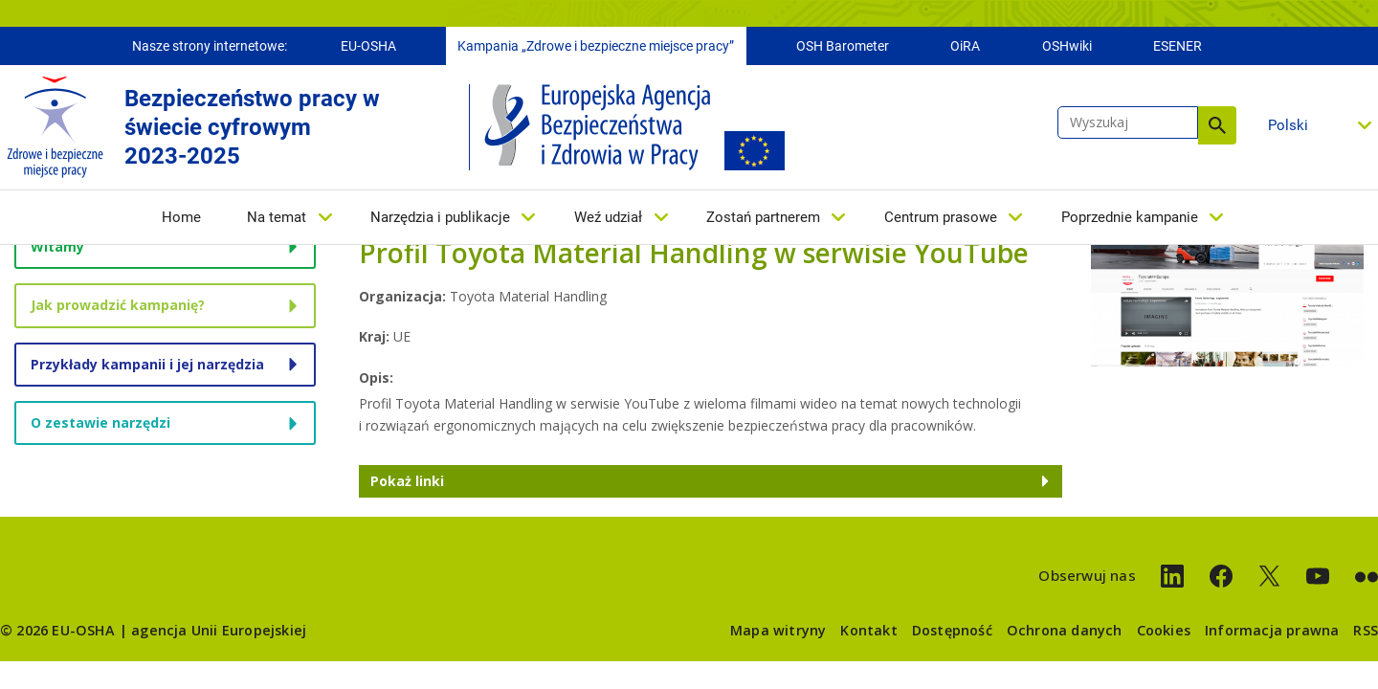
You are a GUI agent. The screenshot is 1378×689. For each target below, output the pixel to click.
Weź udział (608, 217)
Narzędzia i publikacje (440, 217)
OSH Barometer (842, 46)
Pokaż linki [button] (407, 481)
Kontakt (868, 630)
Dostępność (952, 630)
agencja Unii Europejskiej (218, 630)
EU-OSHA (368, 46)
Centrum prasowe (940, 217)
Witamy (57, 246)
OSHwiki (1067, 46)
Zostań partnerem (763, 217)
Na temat (276, 217)
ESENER (1177, 46)
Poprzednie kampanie (1129, 217)
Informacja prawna (1272, 630)
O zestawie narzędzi (100, 422)
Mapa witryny (778, 630)
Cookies (1163, 630)
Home (181, 217)
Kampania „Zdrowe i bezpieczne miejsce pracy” (595, 46)
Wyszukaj (1217, 125)
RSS (1365, 630)
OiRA (965, 46)
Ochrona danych (1064, 630)
